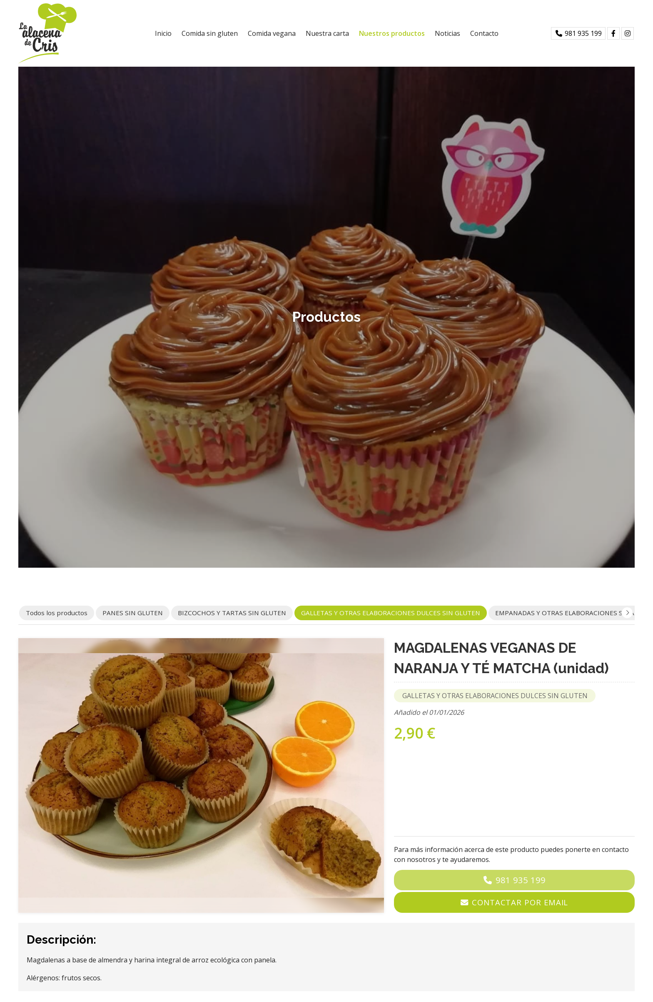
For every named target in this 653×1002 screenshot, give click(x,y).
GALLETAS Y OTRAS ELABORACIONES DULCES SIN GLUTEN (495, 695)
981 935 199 (521, 880)
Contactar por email (520, 902)
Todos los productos (56, 613)
